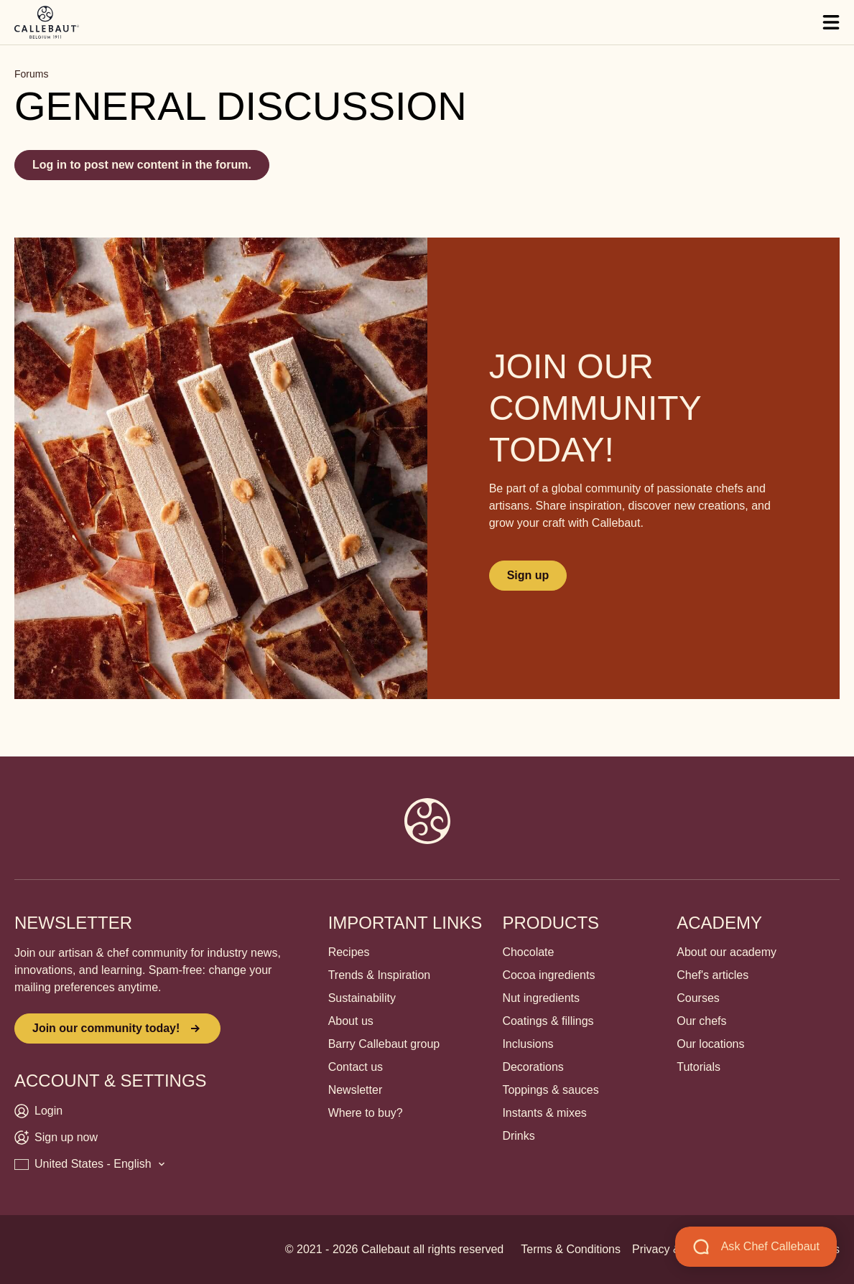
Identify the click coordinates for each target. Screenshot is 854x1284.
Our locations (710, 1044)
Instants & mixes (544, 1113)
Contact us (355, 1067)
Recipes (349, 952)
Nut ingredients (541, 998)
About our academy (726, 952)
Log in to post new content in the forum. (141, 165)
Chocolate (528, 952)
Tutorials (698, 1067)
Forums (31, 74)
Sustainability (362, 998)
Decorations (532, 1067)
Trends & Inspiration (379, 975)
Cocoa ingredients (548, 975)
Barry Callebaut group (384, 1044)
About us (350, 1021)
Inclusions (527, 1044)
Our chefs (701, 1021)
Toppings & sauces (550, 1090)
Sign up (528, 575)
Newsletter (355, 1090)
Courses (698, 998)
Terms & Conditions (571, 1249)
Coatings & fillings (547, 1021)
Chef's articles (712, 975)
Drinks (518, 1136)
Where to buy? (365, 1113)
